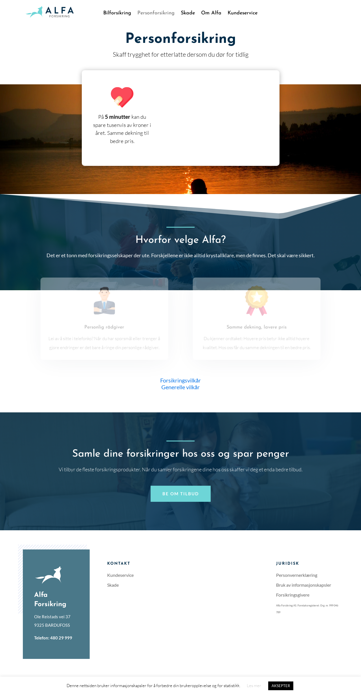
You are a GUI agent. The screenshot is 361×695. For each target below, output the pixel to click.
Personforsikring (156, 13)
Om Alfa (211, 13)
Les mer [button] (254, 685)
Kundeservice (242, 13)
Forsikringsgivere (292, 594)
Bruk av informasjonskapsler (303, 585)
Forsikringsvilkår (180, 380)
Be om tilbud (180, 493)
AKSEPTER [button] (281, 685)
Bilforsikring (117, 13)
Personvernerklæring (296, 575)
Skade (188, 13)
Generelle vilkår (180, 387)
